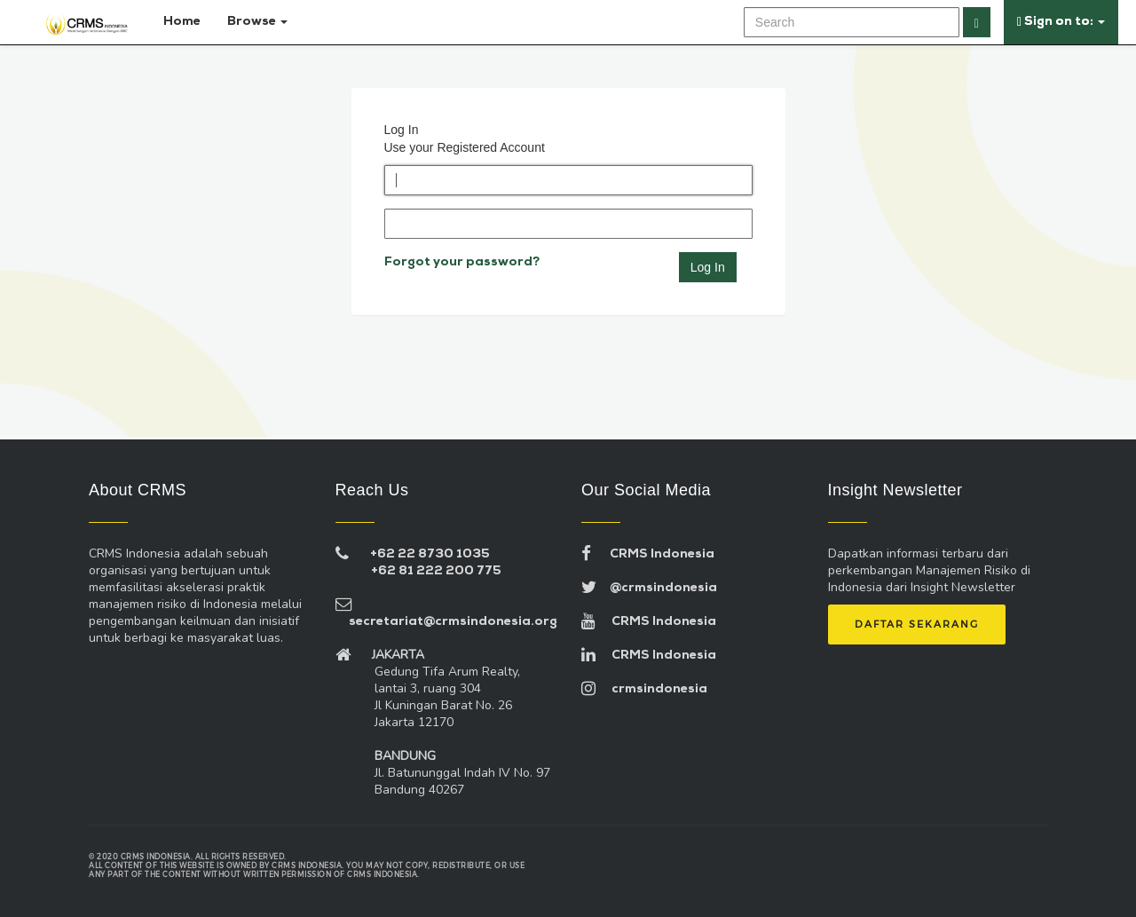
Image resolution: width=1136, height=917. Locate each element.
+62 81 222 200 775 (436, 571)
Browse (257, 21)
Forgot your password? (462, 262)
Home (178, 21)
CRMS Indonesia (647, 554)
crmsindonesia (644, 689)
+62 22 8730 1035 (430, 554)
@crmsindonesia (649, 588)
